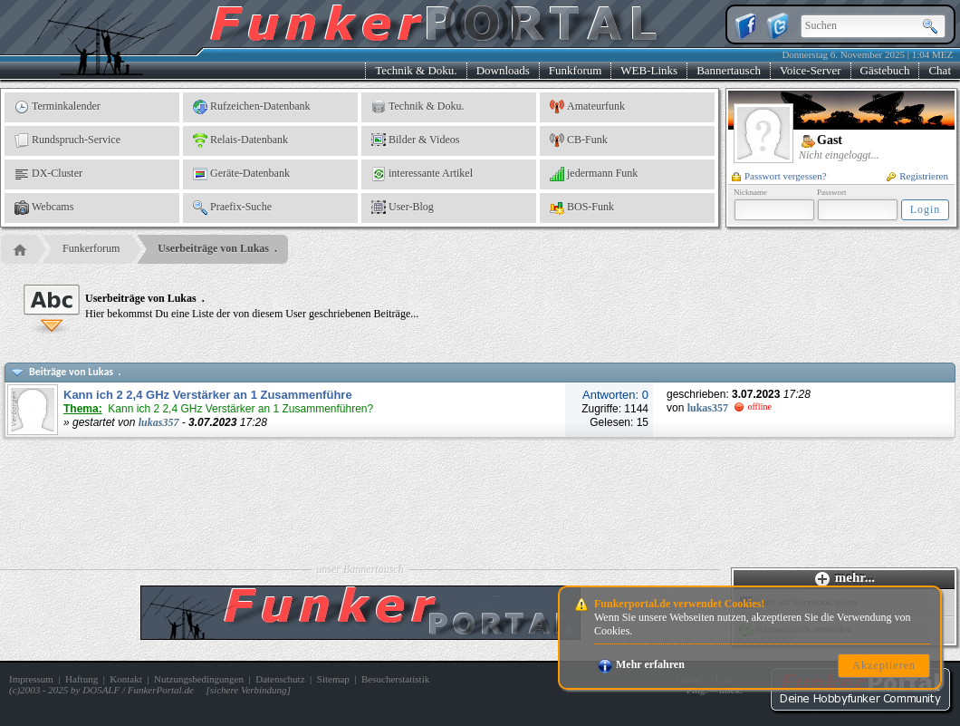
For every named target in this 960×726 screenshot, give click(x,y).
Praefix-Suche (232, 207)
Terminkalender (57, 107)
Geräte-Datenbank (241, 174)
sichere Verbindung (248, 689)
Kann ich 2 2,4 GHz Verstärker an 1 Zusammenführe (207, 395)
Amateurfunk (587, 107)
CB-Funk (579, 140)
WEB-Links (648, 70)
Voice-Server (810, 70)
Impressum (31, 678)
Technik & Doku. (415, 70)
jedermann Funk (594, 174)
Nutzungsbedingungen (199, 678)
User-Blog (402, 207)
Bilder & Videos (415, 140)
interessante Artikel (422, 174)
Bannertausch (728, 70)
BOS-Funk (582, 207)
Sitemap (333, 678)
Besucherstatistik (395, 678)
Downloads (503, 70)
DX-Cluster (48, 174)
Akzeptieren (884, 665)
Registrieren (917, 175)
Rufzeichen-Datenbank (252, 107)
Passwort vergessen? (779, 175)
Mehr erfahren (641, 664)
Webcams (43, 207)
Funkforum (575, 70)
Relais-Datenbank (240, 140)
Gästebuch (885, 70)
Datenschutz (279, 678)
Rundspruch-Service (67, 140)
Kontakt (125, 678)
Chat (939, 70)
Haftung (81, 678)
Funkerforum (91, 248)
